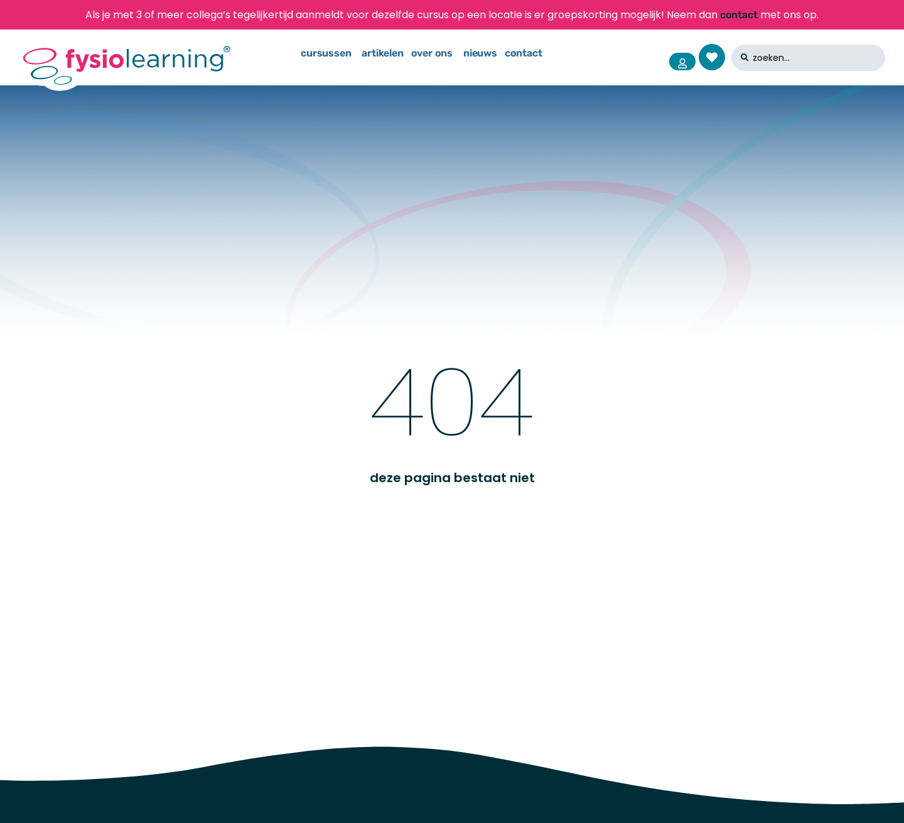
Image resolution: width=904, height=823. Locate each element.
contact (739, 15)
